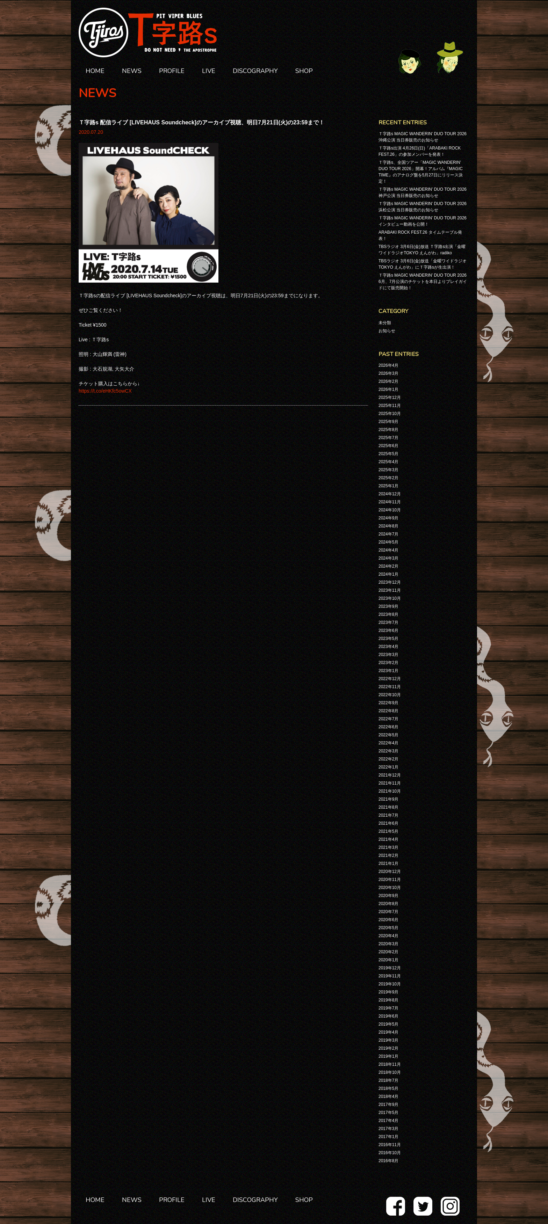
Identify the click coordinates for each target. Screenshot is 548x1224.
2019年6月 (388, 1016)
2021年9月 (388, 799)
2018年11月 (389, 1064)
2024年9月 (388, 518)
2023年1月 (388, 670)
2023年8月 (388, 614)
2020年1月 (388, 959)
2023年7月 (388, 622)
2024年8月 (388, 526)
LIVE (208, 71)
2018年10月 (389, 1072)
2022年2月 (388, 759)
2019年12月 (389, 968)
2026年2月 (388, 381)
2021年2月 (388, 855)
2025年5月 (388, 453)
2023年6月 (388, 630)
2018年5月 (388, 1088)
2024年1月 (388, 574)
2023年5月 (388, 638)
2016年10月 (389, 1152)
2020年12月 (389, 871)
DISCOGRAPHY (255, 71)
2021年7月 (388, 815)
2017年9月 (388, 1104)
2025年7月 (388, 437)
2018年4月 (388, 1096)
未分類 (384, 322)
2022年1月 (388, 767)
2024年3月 (388, 558)
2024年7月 (388, 534)
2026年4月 (388, 365)
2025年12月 (389, 397)
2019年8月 (388, 1000)
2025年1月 (388, 485)
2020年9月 (388, 895)
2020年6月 (388, 919)
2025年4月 (388, 461)
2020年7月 (388, 911)
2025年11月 (389, 405)
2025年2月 (388, 477)
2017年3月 (388, 1128)
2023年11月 (389, 590)
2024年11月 (389, 502)
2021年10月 (389, 791)
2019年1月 (388, 1056)
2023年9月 (388, 606)
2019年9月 (388, 992)
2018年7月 (388, 1080)
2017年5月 (388, 1112)
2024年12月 (389, 493)
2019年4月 (388, 1032)
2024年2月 (388, 566)
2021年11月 (389, 783)
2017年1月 (388, 1136)
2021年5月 (388, 831)
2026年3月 (388, 373)
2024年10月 (389, 510)
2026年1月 (388, 389)
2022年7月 (388, 718)
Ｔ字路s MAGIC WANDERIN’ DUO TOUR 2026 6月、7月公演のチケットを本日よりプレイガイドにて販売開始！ (422, 281)
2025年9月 (388, 421)
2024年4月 (388, 550)
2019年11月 (389, 976)
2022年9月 (388, 702)
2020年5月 (388, 927)
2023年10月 (389, 598)
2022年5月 (388, 735)
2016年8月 (388, 1160)
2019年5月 (388, 1024)
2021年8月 (388, 807)
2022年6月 (388, 726)
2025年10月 (389, 413)
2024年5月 (388, 542)
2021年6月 (388, 823)
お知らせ (386, 330)
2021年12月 (389, 775)
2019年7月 (388, 1008)
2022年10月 (389, 694)
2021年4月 (388, 839)
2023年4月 (388, 646)
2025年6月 (388, 445)
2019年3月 (388, 1040)
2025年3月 (388, 469)
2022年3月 (388, 751)
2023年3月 (388, 654)
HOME (95, 71)
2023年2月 (388, 662)
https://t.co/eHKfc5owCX (105, 391)
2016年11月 (389, 1144)
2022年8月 (388, 710)
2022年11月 (389, 686)
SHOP (304, 71)
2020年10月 (389, 887)
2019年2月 (388, 1048)
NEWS (132, 71)
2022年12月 (389, 678)
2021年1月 (388, 863)
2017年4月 (388, 1120)
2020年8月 (388, 903)
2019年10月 (389, 984)
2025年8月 (388, 429)
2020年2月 (388, 951)
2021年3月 (388, 847)
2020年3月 (388, 943)
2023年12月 (389, 582)
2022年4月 (388, 743)
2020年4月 (388, 935)
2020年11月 (389, 879)
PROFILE (172, 71)
